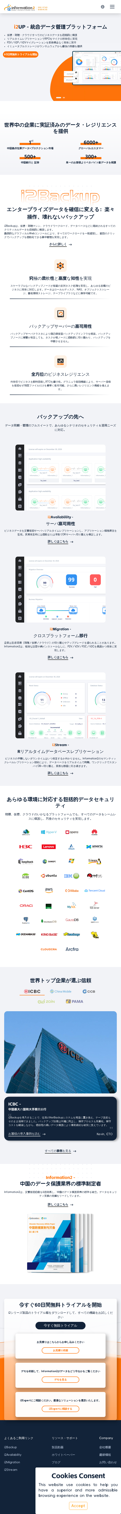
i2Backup (10, 1447)
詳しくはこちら (58, 541)
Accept (78, 1506)
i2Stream (10, 1469)
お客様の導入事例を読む (24, 1133)
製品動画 (57, 1447)
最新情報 (105, 1454)
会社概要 (105, 1447)
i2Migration (12, 1462)
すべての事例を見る (58, 1151)
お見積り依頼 (60, 1350)
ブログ (56, 1462)
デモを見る (60, 1379)
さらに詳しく (58, 244)
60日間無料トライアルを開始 (20, 54)
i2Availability (12, 1454)
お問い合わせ (108, 1462)
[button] (102, 7)
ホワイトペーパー (63, 1454)
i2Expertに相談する (60, 1409)
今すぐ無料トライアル (60, 1325)
